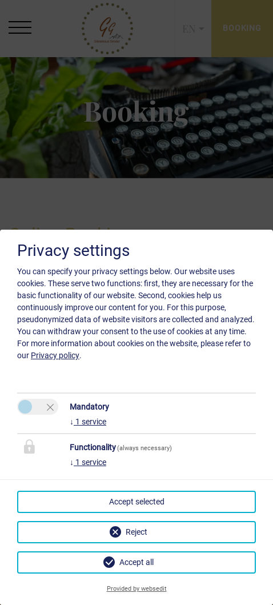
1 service (88, 421)
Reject (136, 531)
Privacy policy (55, 355)
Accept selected (136, 501)
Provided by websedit (137, 588)
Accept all (136, 562)
